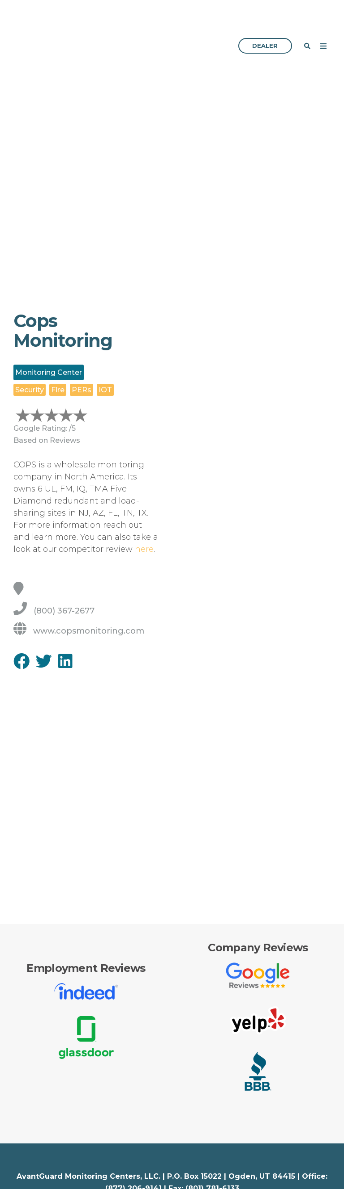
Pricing (189, 1176)
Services (191, 1159)
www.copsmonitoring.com (78, 575)
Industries (31, 1159)
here (144, 493)
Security (27, 1176)
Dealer (265, 17)
